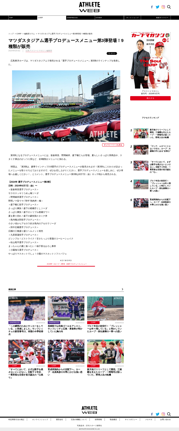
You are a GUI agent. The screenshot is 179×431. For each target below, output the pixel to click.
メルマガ (148, 419)
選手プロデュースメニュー (77, 264)
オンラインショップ (40, 419)
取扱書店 (113, 419)
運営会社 (59, 419)
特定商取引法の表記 (16, 419)
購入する (150, 98)
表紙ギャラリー (162, 18)
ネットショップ (132, 18)
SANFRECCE (72, 18)
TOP (11, 18)
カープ (57, 264)
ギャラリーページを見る (113, 145)
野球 (63, 264)
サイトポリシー (131, 419)
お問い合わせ (165, 419)
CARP (40, 18)
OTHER (99, 18)
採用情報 (98, 419)
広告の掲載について (79, 419)
